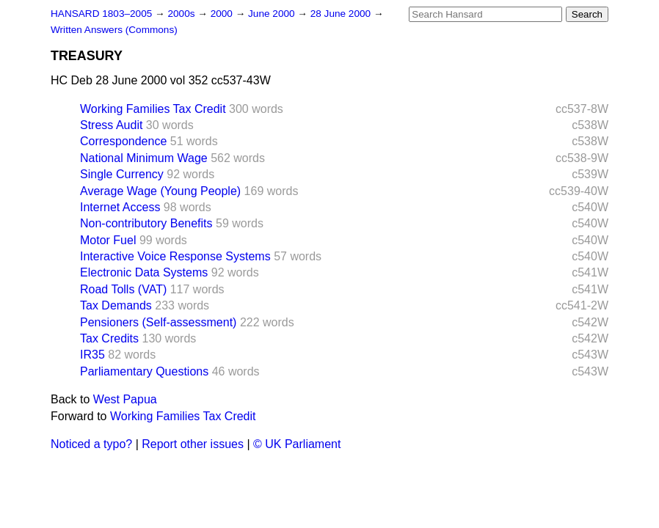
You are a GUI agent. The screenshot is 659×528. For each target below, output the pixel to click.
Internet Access (120, 207)
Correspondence (123, 141)
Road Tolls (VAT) (123, 289)
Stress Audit (111, 125)
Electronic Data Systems (144, 272)
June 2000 (272, 13)
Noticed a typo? (91, 444)
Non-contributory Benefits (146, 223)
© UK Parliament (297, 444)
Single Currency (122, 174)
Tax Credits (109, 338)
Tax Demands (116, 305)
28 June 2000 (342, 13)
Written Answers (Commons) (114, 29)
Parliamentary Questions (144, 371)
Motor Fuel (108, 240)
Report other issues (193, 444)
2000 (223, 13)
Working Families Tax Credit (153, 109)
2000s (182, 13)
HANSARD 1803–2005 (101, 13)
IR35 (92, 354)
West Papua (125, 399)
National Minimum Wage (144, 158)
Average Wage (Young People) (160, 191)
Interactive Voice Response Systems (175, 256)
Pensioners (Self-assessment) (158, 322)
